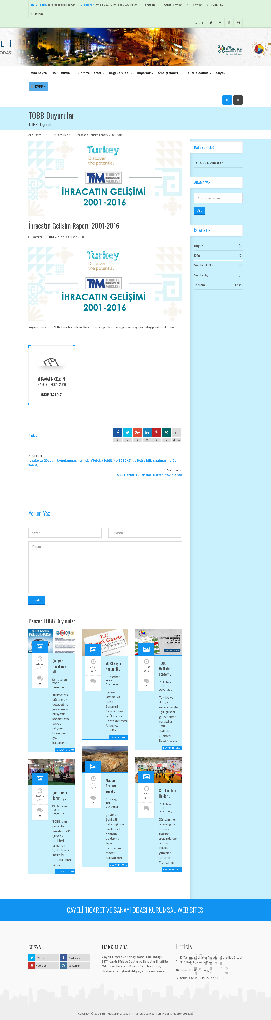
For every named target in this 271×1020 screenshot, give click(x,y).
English (148, 4)
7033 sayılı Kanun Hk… (113, 666)
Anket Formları (171, 4)
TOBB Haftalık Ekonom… (165, 669)
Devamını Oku (65, 749)
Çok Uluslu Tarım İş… (59, 795)
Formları (195, 4)
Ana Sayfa (35, 134)
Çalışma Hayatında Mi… (59, 666)
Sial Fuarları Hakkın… (167, 793)
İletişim (37, 13)
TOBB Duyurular (59, 134)
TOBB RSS (215, 4)
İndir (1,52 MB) (51, 394)
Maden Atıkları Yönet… (111, 786)
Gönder (36, 600)
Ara (199, 210)
